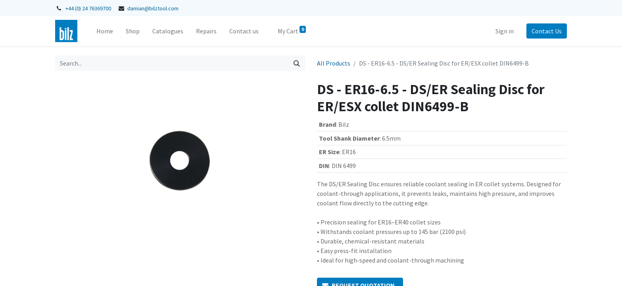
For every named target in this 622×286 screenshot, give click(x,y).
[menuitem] (104, 31)
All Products (333, 63)
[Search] (296, 63)
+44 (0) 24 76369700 (88, 8)
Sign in (504, 31)
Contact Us (547, 31)
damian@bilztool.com (153, 8)
